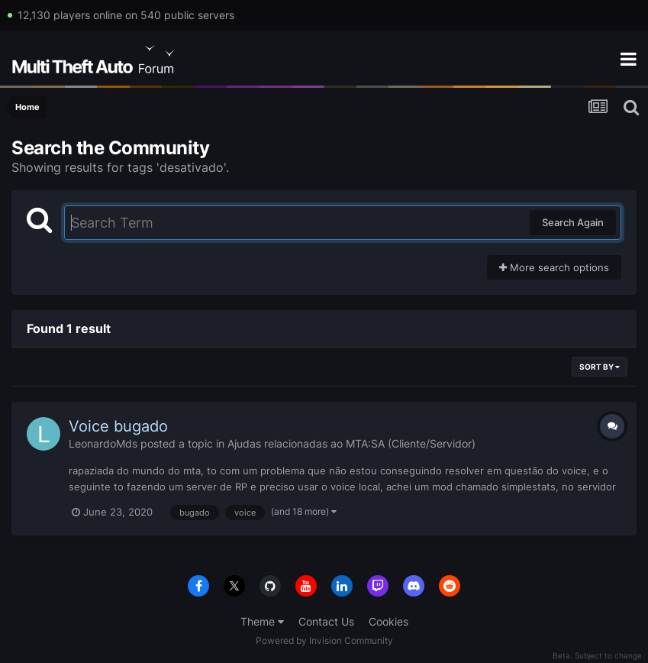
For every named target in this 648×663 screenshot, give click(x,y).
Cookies (388, 621)
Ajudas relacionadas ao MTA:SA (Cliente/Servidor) (351, 443)
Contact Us (326, 621)
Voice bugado (118, 426)
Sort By (599, 366)
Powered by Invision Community (324, 640)
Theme (262, 621)
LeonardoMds (103, 443)
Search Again (573, 222)
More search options (554, 267)
